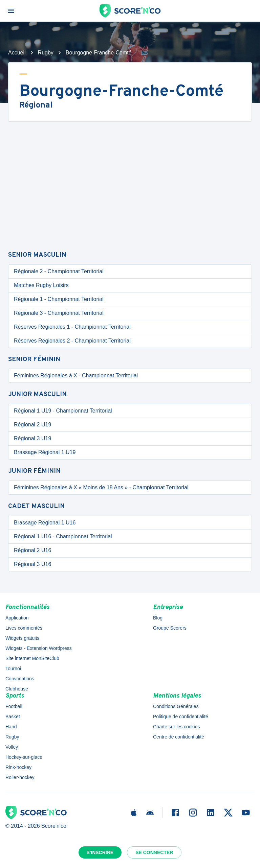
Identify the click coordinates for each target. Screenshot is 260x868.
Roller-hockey (20, 777)
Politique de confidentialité (180, 716)
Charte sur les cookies (176, 726)
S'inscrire (100, 852)
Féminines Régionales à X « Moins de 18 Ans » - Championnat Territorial (101, 487)
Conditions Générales (176, 706)
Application (17, 617)
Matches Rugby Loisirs (41, 285)
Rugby (45, 52)
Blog (157, 617)
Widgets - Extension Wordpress (38, 648)
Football (13, 706)
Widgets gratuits (22, 638)
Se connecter (154, 852)
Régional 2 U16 (32, 550)
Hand (11, 726)
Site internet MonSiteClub (32, 658)
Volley (11, 747)
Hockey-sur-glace (23, 757)
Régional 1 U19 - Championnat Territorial (63, 411)
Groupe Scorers (170, 628)
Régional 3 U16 (32, 564)
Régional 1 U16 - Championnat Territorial (63, 536)
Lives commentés (23, 628)
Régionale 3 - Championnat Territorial (59, 313)
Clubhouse (16, 688)
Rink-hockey (18, 767)
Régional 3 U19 (32, 438)
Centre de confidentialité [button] (178, 737)
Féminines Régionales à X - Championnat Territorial (76, 375)
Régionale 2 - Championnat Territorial (59, 271)
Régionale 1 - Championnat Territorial (59, 299)
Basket (12, 716)
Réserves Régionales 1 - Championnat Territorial (72, 327)
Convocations (19, 678)
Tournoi (13, 668)
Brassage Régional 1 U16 (44, 522)
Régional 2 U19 (32, 424)
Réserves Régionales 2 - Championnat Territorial (72, 341)
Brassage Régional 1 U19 (44, 452)
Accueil (17, 52)
